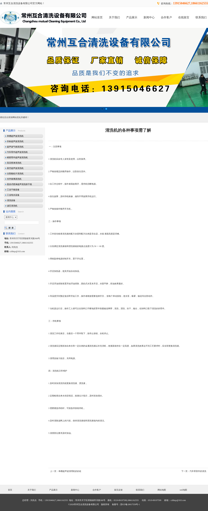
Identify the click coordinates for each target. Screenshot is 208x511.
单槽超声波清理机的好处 (69, 471)
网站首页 (97, 17)
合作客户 (166, 17)
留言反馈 (118, 490)
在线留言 (183, 17)
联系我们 (201, 17)
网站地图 (162, 490)
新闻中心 (149, 17)
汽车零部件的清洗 (198, 471)
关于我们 (114, 17)
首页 (10, 490)
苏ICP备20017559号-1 (130, 504)
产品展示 (131, 17)
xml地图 (183, 490)
